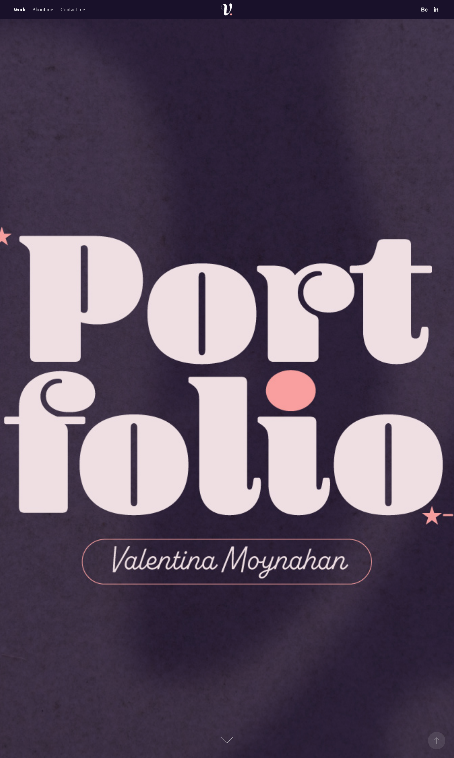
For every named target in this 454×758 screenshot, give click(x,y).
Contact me (73, 9)
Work (20, 9)
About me (43, 9)
